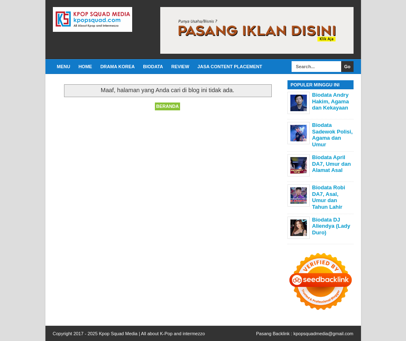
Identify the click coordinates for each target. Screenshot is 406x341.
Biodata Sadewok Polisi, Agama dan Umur (332, 135)
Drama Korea (117, 66)
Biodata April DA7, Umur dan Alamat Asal (331, 163)
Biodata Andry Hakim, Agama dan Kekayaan (330, 101)
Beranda (167, 106)
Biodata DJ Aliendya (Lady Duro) (331, 226)
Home (85, 66)
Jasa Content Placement (229, 66)
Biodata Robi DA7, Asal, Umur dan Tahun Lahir (328, 197)
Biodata (153, 66)
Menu (63, 66)
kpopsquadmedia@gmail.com (323, 333)
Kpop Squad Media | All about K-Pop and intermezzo (152, 333)
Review (180, 66)
